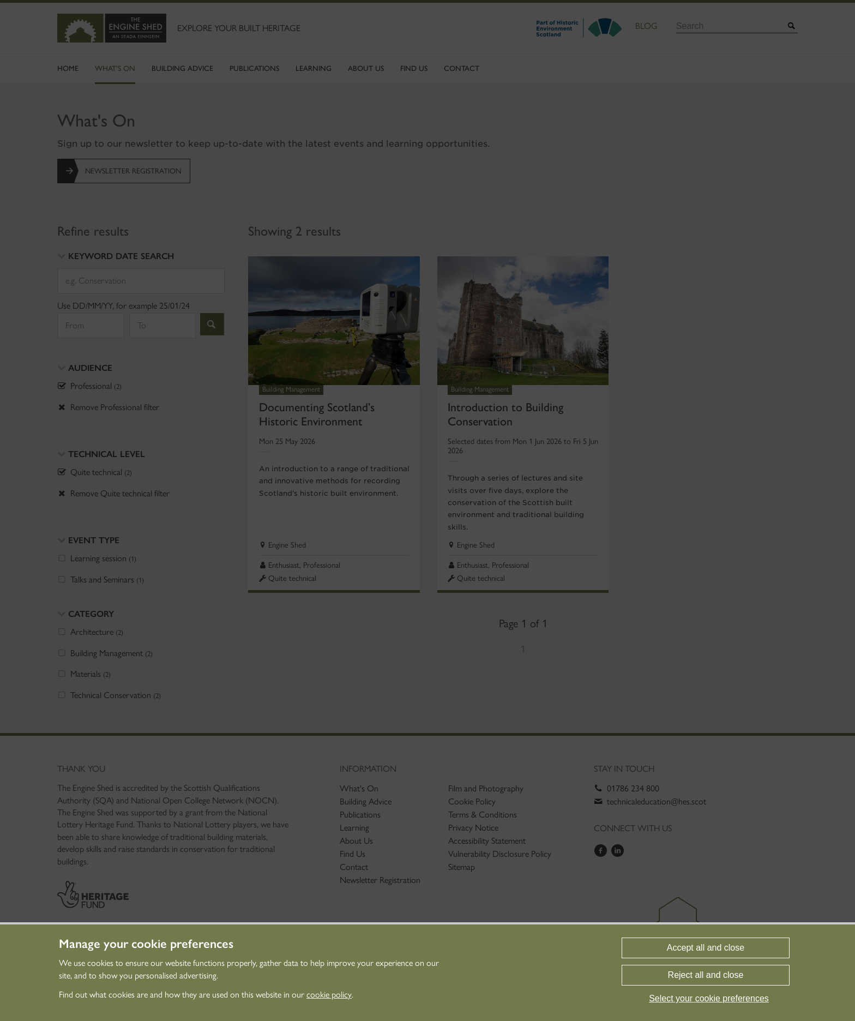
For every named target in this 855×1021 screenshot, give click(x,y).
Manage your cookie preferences (146, 944)
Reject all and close (706, 975)
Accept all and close (705, 947)
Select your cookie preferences (709, 998)
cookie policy (329, 994)
